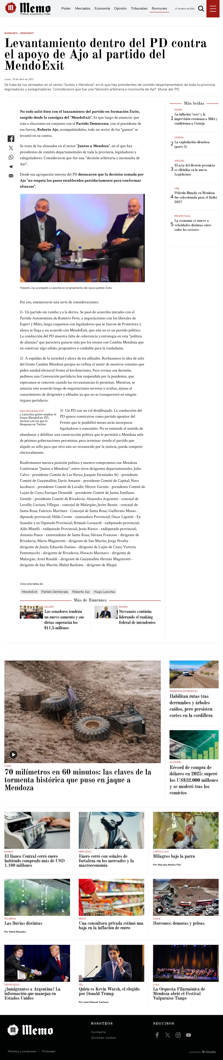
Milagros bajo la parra (174, 856)
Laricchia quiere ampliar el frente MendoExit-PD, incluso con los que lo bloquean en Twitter (38, 419)
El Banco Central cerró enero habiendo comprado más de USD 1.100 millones (34, 861)
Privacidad (48, 1051)
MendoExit (29, 592)
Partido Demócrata (54, 592)
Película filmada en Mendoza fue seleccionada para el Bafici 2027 (195, 197)
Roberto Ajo (81, 592)
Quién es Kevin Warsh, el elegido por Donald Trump (109, 991)
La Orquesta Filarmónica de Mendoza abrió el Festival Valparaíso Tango (179, 994)
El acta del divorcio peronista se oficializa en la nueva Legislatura (194, 170)
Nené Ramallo (17, 931)
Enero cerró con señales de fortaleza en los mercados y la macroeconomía (106, 861)
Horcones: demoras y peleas (179, 923)
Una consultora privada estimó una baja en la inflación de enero (111, 925)
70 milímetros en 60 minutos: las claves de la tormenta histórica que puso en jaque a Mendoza (77, 780)
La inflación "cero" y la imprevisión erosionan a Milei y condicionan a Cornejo (195, 119)
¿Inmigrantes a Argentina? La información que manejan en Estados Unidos (32, 994)
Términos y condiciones (22, 1051)
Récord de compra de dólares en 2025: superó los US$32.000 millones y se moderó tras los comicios (194, 780)
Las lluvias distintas (23, 923)
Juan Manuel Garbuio (96, 1002)
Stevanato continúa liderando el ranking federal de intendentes (137, 617)
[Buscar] (201, 8)
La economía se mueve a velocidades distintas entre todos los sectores (192, 225)
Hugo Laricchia (104, 592)
